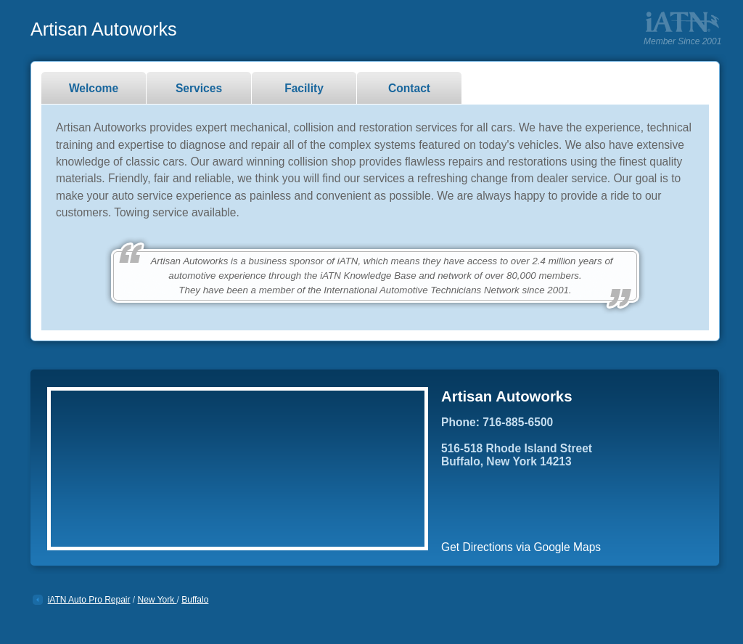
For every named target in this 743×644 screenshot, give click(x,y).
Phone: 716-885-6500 (497, 422)
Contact (409, 88)
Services (199, 88)
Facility (304, 88)
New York (157, 600)
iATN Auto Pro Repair (89, 600)
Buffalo (194, 600)
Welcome (93, 88)
